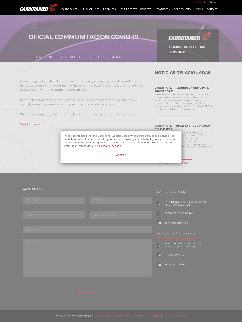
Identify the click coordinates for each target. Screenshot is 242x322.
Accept (121, 155)
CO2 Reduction (183, 10)
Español (212, 3)
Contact (212, 10)
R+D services (91, 10)
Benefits (146, 10)
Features (163, 10)
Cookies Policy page (109, 145)
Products (110, 10)
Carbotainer (70, 10)
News (199, 10)
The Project (129, 10)
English (197, 3)
